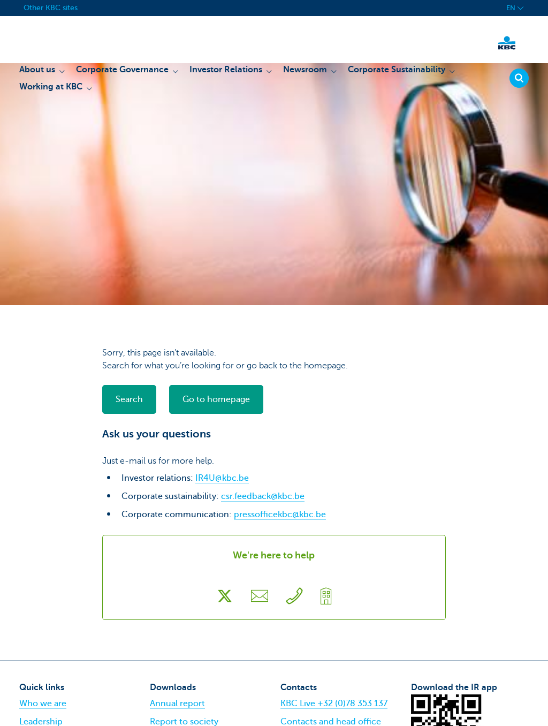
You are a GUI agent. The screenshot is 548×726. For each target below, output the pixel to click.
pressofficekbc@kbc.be (280, 514)
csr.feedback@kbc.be (263, 496)
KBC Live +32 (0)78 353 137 (333, 703)
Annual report (177, 703)
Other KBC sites (51, 8)
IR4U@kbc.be (222, 478)
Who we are (42, 703)
